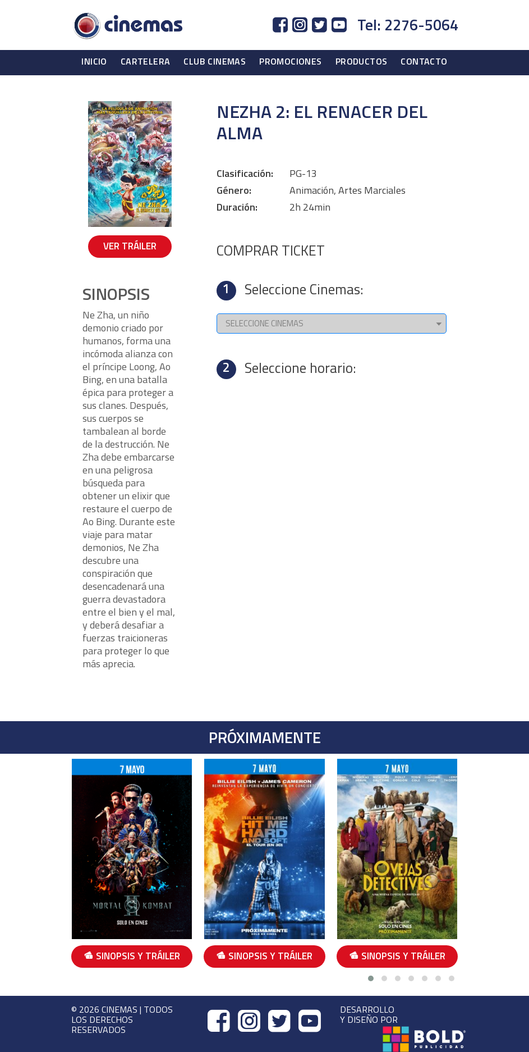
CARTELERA (146, 61)
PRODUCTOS (361, 61)
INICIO (94, 61)
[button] (371, 978)
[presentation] (459, 864)
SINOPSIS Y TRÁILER (132, 956)
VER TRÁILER (130, 246)
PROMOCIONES (290, 61)
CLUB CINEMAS (214, 61)
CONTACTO (424, 61)
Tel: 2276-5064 (407, 24)
